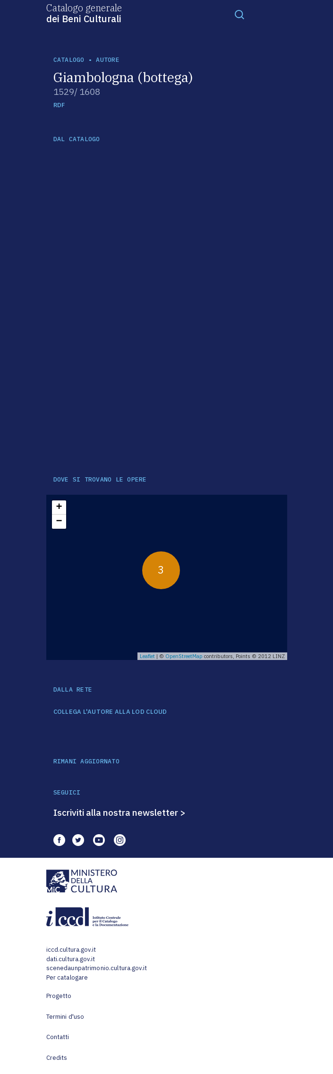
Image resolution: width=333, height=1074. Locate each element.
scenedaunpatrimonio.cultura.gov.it (96, 968)
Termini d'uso (65, 1017)
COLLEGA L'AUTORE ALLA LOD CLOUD (110, 712)
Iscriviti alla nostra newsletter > (119, 812)
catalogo (69, 60)
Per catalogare (67, 977)
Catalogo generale (84, 12)
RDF (59, 105)
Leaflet (147, 656)
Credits (57, 1058)
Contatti (57, 1037)
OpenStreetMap (184, 656)
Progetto (59, 996)
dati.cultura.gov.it (70, 959)
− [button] (59, 522)
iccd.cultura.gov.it (71, 950)
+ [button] (59, 507)
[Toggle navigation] (239, 14)
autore (108, 60)
